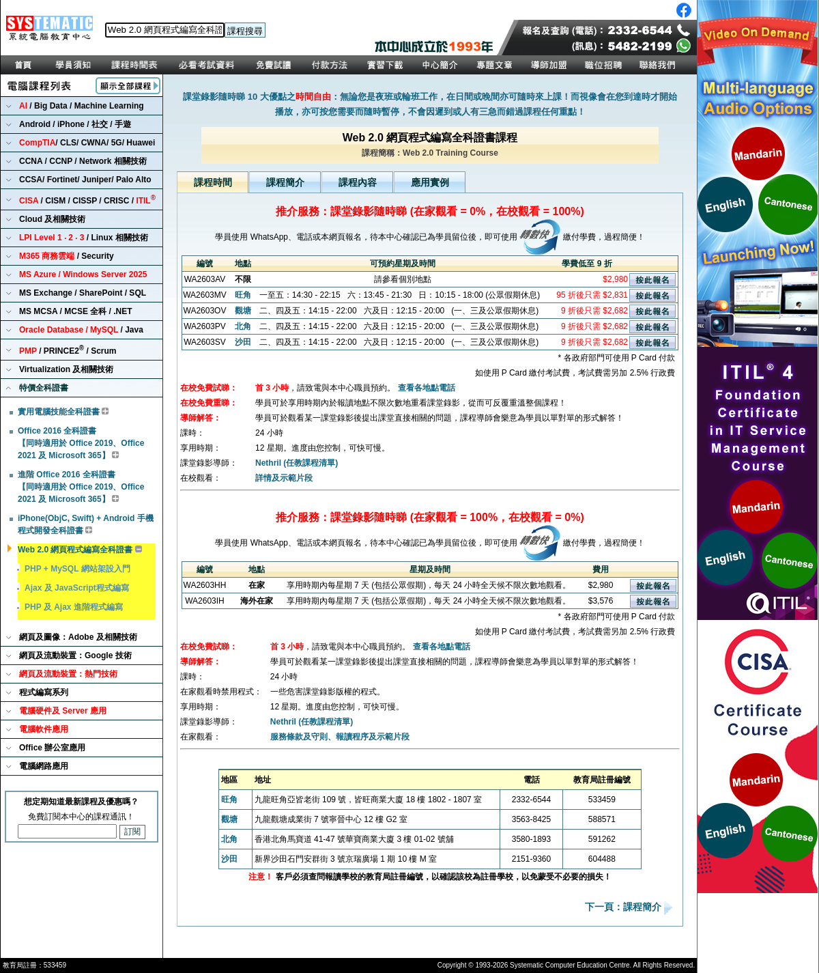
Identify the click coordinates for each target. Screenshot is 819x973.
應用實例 (430, 182)
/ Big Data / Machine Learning (81, 106)
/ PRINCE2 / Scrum (68, 350)
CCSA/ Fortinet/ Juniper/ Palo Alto (85, 179)
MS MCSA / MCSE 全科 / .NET (75, 311)
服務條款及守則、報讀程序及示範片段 (340, 737)
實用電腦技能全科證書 (59, 412)
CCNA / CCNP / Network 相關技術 (83, 161)
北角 (243, 326)
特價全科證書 (43, 388)
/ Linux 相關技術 (83, 237)
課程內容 (358, 182)
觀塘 (243, 310)
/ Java (81, 330)
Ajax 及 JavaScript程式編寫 (77, 588)
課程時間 (213, 182)
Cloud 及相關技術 (52, 219)
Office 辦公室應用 (52, 747)
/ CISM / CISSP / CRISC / (87, 200)
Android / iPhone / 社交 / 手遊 (75, 124)
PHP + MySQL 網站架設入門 (77, 569)
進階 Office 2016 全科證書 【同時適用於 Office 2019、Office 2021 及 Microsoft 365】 (81, 487)
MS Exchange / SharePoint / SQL (82, 293)
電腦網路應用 (43, 766)
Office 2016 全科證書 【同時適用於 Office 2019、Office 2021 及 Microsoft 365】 (81, 443)
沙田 (243, 342)
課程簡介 (285, 182)
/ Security (66, 256)
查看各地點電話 (426, 388)
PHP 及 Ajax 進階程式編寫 (74, 607)
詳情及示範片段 (284, 478)
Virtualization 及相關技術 (66, 369)
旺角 (243, 295)
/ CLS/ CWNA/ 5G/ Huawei (87, 142)
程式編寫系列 (43, 692)
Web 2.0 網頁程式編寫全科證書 (75, 549)
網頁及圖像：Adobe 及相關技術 (78, 637)
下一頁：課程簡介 (624, 907)
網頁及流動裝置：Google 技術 (75, 655)
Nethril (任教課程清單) (296, 463)
